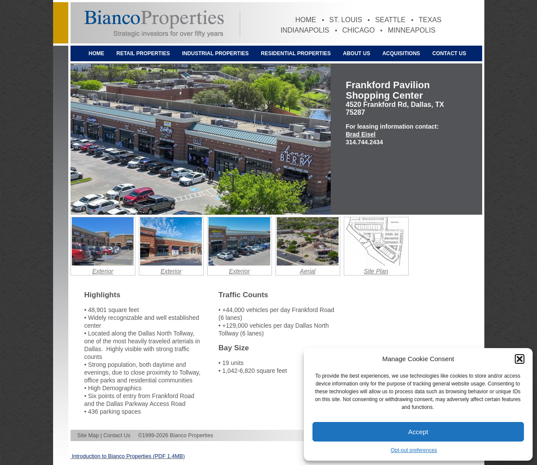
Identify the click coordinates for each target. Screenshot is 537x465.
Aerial (307, 271)
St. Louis (345, 19)
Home (305, 19)
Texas (430, 19)
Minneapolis (411, 30)
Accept (418, 431)
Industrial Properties (215, 53)
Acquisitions (401, 53)
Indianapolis (305, 30)
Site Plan (376, 271)
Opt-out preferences (414, 450)
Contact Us (449, 53)
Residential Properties (296, 53)
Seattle (390, 19)
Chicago (358, 30)
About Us (356, 53)
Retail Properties (143, 53)
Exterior (102, 271)
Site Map (88, 435)
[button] (519, 359)
